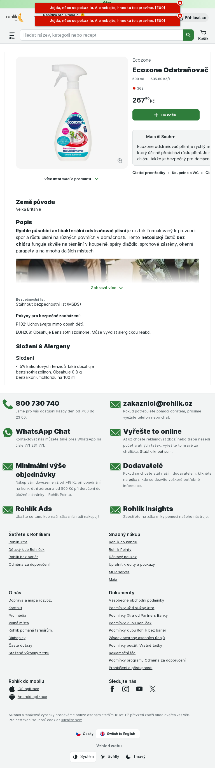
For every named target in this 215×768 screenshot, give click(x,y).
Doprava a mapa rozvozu (31, 600)
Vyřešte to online (152, 431)
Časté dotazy (20, 645)
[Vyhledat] (188, 35)
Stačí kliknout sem (156, 451)
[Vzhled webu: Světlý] (109, 756)
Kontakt (15, 607)
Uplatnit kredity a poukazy (132, 564)
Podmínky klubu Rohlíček (130, 623)
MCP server (119, 572)
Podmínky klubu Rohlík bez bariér (137, 630)
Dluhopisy (17, 637)
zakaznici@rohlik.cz (158, 403)
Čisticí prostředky (148, 172)
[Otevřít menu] (12, 35)
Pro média (17, 615)
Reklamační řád (122, 653)
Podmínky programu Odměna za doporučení (147, 660)
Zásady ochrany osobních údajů (137, 637)
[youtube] (139, 689)
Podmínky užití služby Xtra (131, 607)
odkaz (134, 479)
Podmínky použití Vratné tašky (135, 645)
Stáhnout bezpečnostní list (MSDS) (48, 304)
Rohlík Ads (34, 509)
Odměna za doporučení (29, 564)
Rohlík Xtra (18, 542)
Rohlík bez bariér (23, 556)
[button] (192, 17)
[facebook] (112, 689)
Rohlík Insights (148, 509)
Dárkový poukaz (123, 556)
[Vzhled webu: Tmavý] (135, 756)
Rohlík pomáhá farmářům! (31, 630)
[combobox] (101, 35)
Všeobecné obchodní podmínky (136, 600)
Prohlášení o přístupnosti (130, 667)
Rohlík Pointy (120, 549)
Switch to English (117, 734)
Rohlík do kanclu (123, 542)
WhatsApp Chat (43, 431)
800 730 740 (37, 403)
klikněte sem (71, 720)
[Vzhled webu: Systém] (83, 756)
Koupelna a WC (185, 172)
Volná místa (19, 623)
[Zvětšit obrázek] (120, 160)
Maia (113, 579)
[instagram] (125, 689)
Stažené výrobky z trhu (29, 653)
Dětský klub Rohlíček (27, 549)
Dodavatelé (143, 465)
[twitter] (152, 689)
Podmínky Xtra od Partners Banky (138, 615)
